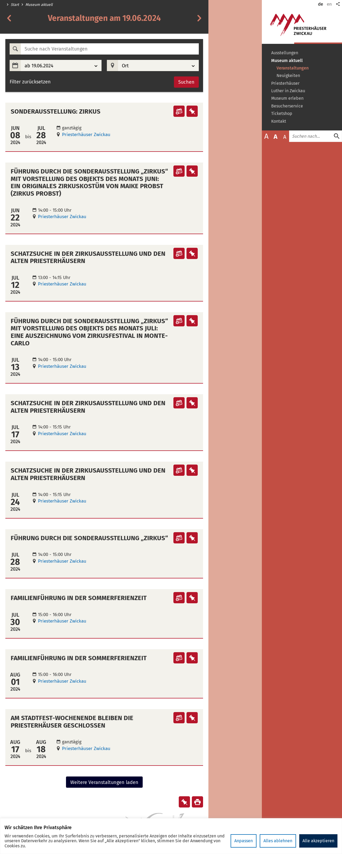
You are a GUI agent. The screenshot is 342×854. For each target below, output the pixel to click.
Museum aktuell (39, 5)
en (329, 4)
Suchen (186, 82)
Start (15, 5)
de (320, 4)
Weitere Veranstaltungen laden (104, 782)
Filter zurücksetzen (30, 82)
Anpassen (243, 840)
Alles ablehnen (277, 840)
